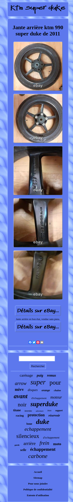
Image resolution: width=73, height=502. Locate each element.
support (58, 410)
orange (45, 390)
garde (17, 445)
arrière (29, 443)
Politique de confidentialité (37, 489)
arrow (20, 383)
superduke (44, 404)
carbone (37, 456)
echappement (38, 429)
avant (21, 396)
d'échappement (38, 398)
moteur (56, 397)
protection (36, 415)
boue (29, 423)
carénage (26, 375)
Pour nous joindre (38, 483)
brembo (28, 411)
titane (17, 410)
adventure (40, 411)
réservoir (54, 415)
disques (33, 390)
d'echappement (51, 437)
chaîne (57, 390)
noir (22, 405)
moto (57, 444)
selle (23, 450)
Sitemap (37, 477)
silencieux (27, 436)
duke (42, 421)
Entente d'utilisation (38, 495)
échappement (42, 449)
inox (49, 410)
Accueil (38, 471)
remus (51, 375)
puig (40, 375)
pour (55, 382)
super (38, 382)
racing (20, 415)
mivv (19, 389)
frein (44, 443)
